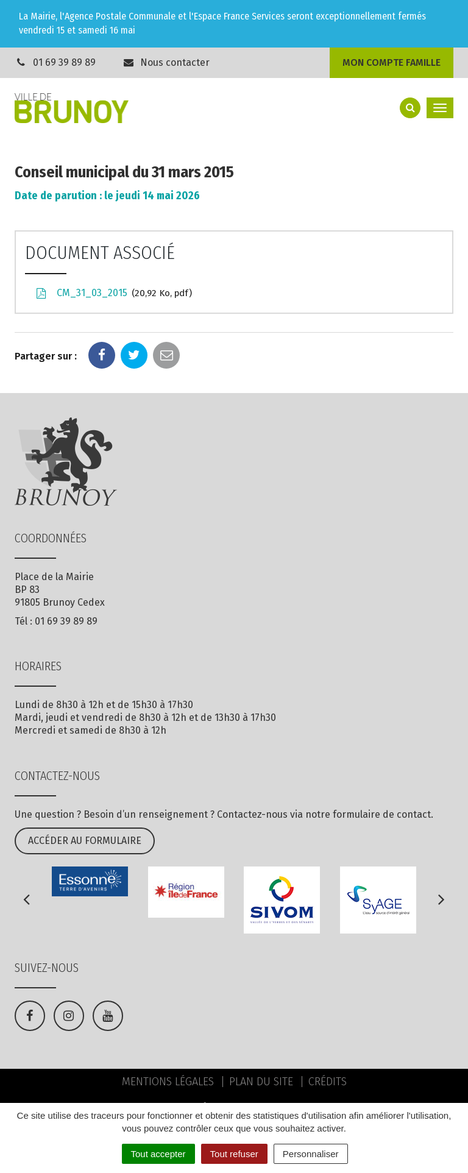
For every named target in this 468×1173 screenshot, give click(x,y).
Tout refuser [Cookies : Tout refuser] (234, 1154)
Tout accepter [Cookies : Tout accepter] (158, 1154)
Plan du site (261, 1081)
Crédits (327, 1081)
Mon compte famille (391, 62)
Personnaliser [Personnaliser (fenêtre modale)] (311, 1154)
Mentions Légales (168, 1081)
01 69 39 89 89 (64, 62)
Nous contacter (166, 62)
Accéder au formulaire (84, 840)
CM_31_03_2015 (113, 293)
